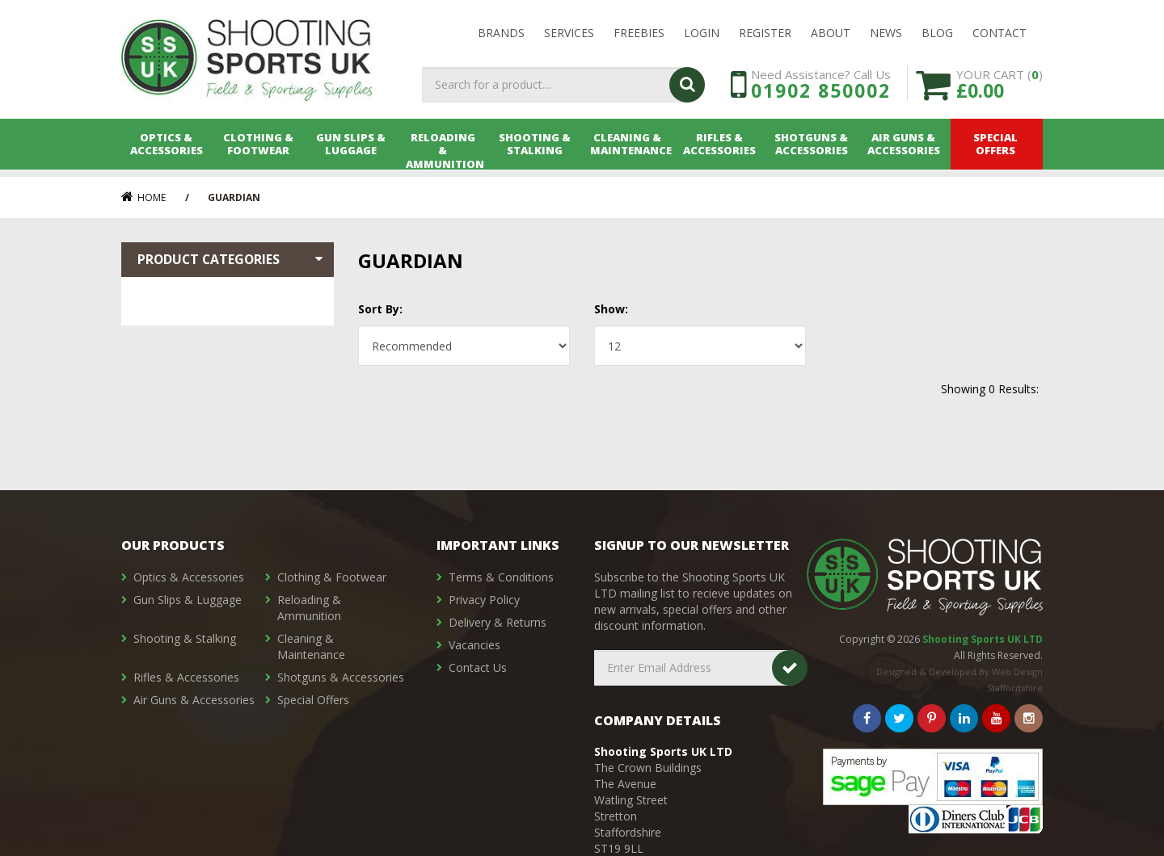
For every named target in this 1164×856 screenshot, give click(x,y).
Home (143, 197)
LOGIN (701, 33)
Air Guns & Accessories (904, 151)
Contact (999, 33)
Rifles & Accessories (720, 151)
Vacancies (474, 644)
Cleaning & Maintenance (628, 151)
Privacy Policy (484, 599)
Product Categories (231, 259)
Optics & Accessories (167, 151)
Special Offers (997, 151)
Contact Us (478, 667)
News (886, 33)
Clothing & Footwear (259, 151)
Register (765, 33)
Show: (611, 309)
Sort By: (380, 309)
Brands (501, 33)
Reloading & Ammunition (444, 151)
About (830, 33)
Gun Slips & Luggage (352, 151)
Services (569, 33)
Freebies (639, 33)
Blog (937, 33)
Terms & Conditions (501, 577)
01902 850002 (821, 95)
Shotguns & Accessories (813, 151)
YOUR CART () (999, 88)
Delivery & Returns (497, 622)
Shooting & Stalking (536, 151)
